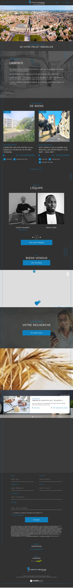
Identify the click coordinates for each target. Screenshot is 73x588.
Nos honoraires (19, 577)
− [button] (67, 275)
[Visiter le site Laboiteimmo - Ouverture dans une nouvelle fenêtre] (36, 583)
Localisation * (15, 494)
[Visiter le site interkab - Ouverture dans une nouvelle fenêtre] (37, 561)
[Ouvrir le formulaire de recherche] (57, 2)
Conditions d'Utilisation (45, 536)
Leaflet (54, 306)
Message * (14, 502)
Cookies (55, 577)
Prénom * (42, 476)
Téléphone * (15, 485)
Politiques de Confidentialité (32, 536)
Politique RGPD (50, 577)
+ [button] (67, 272)
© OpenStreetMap (66, 306)
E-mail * (41, 485)
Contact (71, 176)
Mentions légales (34, 577)
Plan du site (26, 577)
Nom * (13, 476)
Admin (39, 577)
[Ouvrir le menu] (67, 2)
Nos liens (44, 577)
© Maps (59, 306)
